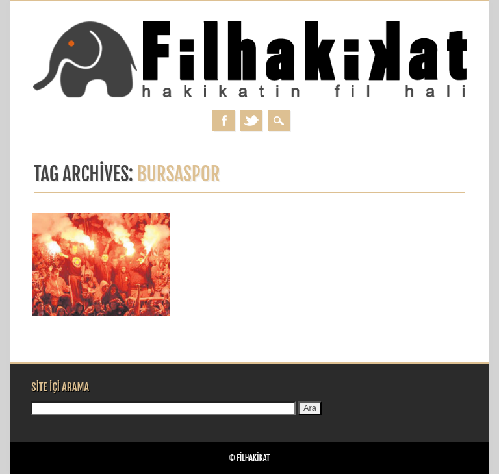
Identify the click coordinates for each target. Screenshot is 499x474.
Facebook (223, 120)
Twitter (251, 120)
